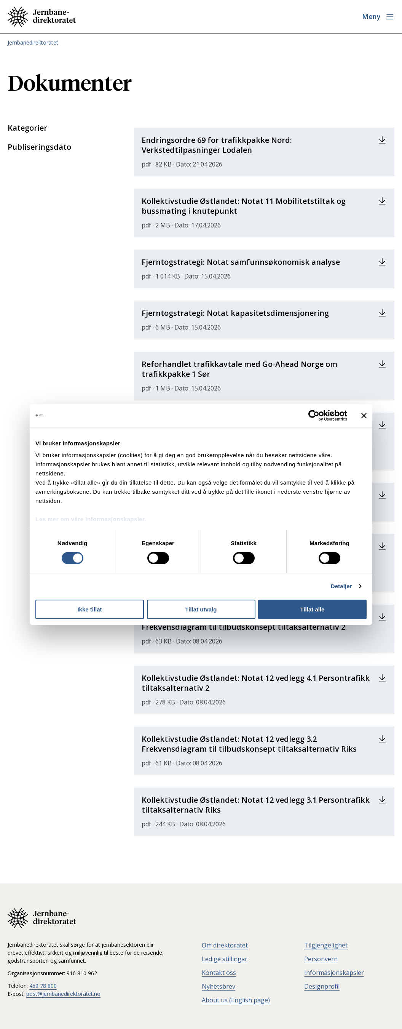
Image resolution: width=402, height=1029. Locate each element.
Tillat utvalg (201, 609)
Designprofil (322, 986)
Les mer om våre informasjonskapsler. (90, 519)
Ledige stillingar (224, 959)
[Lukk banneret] (364, 415)
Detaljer (341, 586)
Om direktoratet (225, 945)
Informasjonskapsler (334, 972)
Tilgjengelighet (326, 945)
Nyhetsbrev (218, 986)
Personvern (321, 959)
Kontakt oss (219, 972)
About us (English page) (236, 1000)
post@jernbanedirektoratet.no (63, 993)
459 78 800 (43, 985)
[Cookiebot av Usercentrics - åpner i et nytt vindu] (314, 415)
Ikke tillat (89, 609)
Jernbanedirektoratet (33, 42)
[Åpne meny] (378, 16)
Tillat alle (312, 609)
